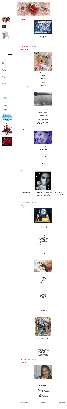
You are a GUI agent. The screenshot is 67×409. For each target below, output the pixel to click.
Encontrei (23, 91)
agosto (5, 106)
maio (4, 110)
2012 (3, 93)
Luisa (2, 71)
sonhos (8, 25)
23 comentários (33, 311)
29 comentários (33, 359)
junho (4, 109)
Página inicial (43, 402)
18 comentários (33, 202)
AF (2, 61)
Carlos (3, 64)
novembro (5, 102)
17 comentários (33, 86)
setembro (5, 105)
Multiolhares (3, 75)
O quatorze (3, 78)
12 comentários (33, 254)
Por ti (22, 50)
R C (2, 82)
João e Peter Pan (4, 70)
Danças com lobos (4, 68)
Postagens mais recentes (24, 402)
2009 (3, 94)
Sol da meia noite (4, 85)
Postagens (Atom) (26, 404)
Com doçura (23, 129)
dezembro (5, 97)
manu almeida (4, 72)
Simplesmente (23, 259)
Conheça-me (23, 206)
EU (21, 316)
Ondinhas (3, 79)
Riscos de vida (4, 83)
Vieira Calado (4, 89)
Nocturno (3, 76)
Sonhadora (3, 86)
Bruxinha (3, 63)
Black (2, 62)
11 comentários (33, 46)
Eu (2, 69)
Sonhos (33, 4)
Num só (22, 170)
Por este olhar (23, 363)
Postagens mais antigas (62, 402)
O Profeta (3, 77)
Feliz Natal (23, 19)
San (2, 84)
